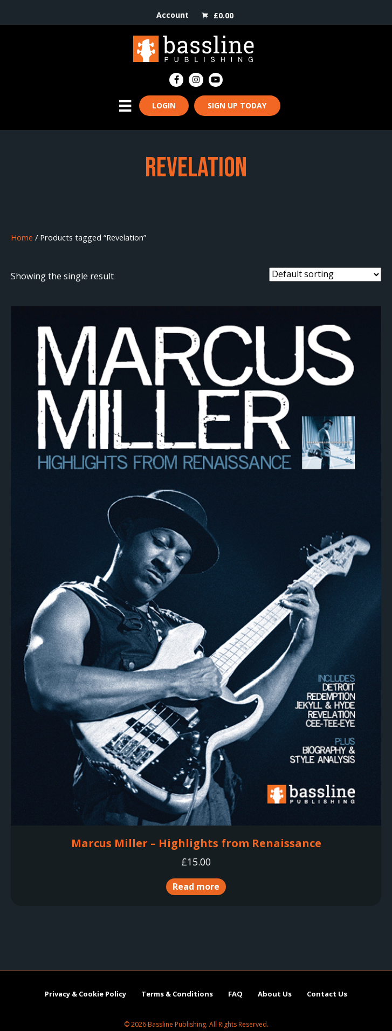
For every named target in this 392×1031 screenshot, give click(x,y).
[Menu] (125, 105)
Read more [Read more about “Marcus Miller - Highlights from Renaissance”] (196, 886)
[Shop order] (325, 274)
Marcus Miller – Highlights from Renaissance (196, 843)
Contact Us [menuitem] (327, 994)
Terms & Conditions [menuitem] (177, 994)
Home (22, 237)
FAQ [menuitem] (235, 994)
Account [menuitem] (172, 15)
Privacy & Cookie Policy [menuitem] (85, 993)
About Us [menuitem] (275, 994)
